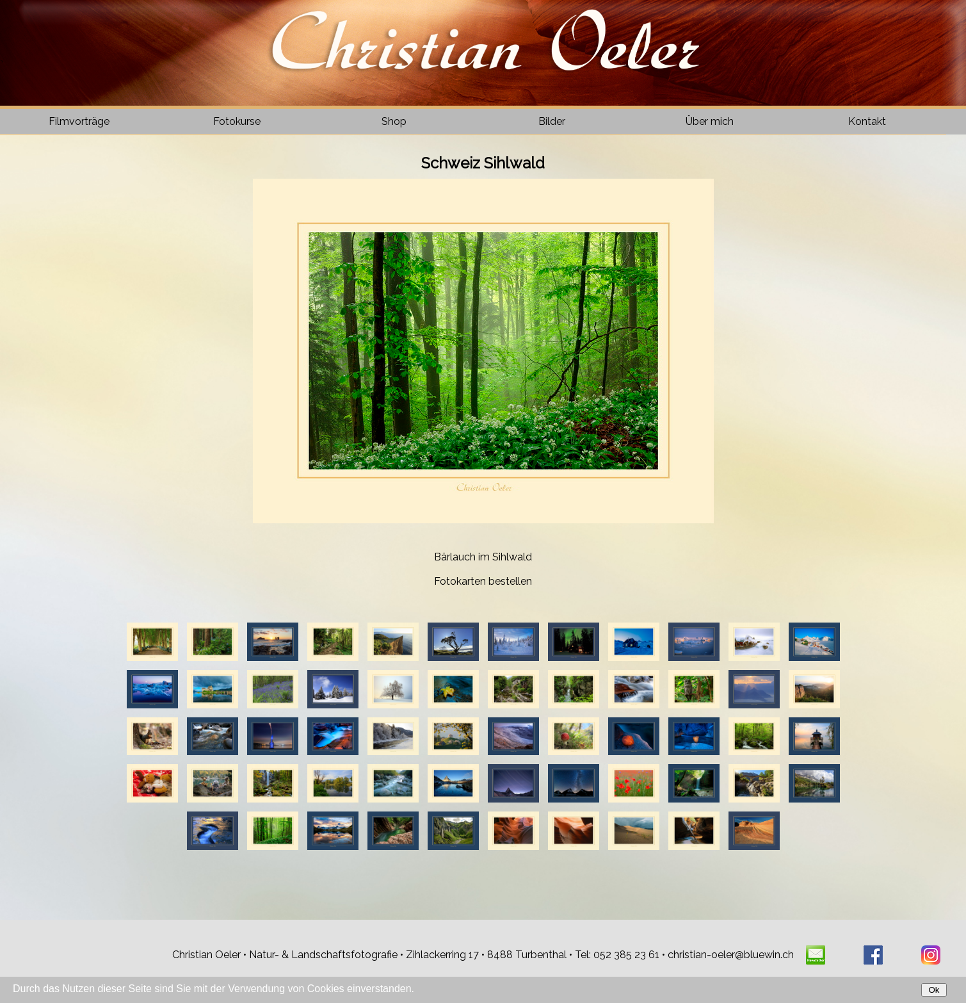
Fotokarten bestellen (483, 581)
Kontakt (867, 121)
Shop (394, 121)
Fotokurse (237, 121)
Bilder (551, 121)
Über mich (710, 121)
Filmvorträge (79, 121)
